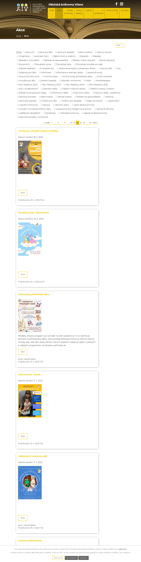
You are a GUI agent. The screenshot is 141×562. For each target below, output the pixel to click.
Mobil (88, 81)
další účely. (123, 549)
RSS (120, 46)
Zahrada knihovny (70, 114)
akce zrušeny (85, 53)
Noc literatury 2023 (51, 85)
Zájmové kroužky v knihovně (33, 118)
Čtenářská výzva (43, 65)
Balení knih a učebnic (65, 57)
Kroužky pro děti (27, 81)
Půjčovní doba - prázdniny (107, 93)
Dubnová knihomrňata (83, 278)
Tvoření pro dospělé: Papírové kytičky (38, 131)
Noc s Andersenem (28, 89)
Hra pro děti (106, 69)
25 (90, 123)
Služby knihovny (68, 12)
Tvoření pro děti (49, 102)
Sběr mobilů (47, 97)
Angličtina (24, 57)
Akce (59, 10)
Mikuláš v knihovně (71, 81)
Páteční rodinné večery (74, 89)
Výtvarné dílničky (105, 110)
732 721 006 (22, 529)
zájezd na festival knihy (95, 114)
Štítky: (19, 53)
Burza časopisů (107, 61)
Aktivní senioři (104, 53)
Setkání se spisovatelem (89, 97)
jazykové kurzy (95, 73)
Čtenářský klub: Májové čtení (86, 131)
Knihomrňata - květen (82, 201)
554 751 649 (21, 525)
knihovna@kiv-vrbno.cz (27, 538)
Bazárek (84, 57)
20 (74, 123)
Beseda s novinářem (29, 61)
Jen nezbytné (71, 558)
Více (24, 181)
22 (81, 123)
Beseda (97, 57)
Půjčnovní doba (81, 93)
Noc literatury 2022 (28, 85)
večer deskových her (84, 106)
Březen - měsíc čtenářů (83, 422)
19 (71, 123)
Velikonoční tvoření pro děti (32, 278)
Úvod (51, 10)
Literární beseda (48, 81)
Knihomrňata (112, 12)
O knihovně (99, 12)
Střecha (109, 97)
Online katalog (79, 12)
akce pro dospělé (65, 53)
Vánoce (46, 106)
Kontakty (125, 10)
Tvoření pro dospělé (72, 102)
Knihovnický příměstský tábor (78, 77)
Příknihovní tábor (60, 93)
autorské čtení (41, 57)
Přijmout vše (57, 558)
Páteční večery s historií (102, 89)
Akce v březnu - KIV (28, 422)
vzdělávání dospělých (30, 114)
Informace (46, 73)
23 (84, 123)
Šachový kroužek (27, 97)
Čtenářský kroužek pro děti (89, 65)
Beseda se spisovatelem (56, 61)
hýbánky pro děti (27, 73)
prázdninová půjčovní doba (32, 93)
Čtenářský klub (63, 65)
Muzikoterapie (103, 81)
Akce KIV (30, 53)
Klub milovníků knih (29, 77)
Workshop (50, 114)
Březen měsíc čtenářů (84, 61)
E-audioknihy (47, 69)
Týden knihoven (94, 102)
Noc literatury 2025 (98, 85)
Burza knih (24, 65)
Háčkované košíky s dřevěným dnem (77, 69)
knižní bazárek (104, 77)
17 (64, 123)
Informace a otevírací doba (69, 73)
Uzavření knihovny (28, 106)
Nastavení (85, 558)
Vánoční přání (62, 106)
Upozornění (113, 102)
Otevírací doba (50, 89)
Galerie (88, 10)
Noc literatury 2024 (75, 85)
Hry (119, 69)
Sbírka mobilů (65, 97)
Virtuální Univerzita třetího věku (35, 110)
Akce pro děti (45, 53)
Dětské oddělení (27, 69)
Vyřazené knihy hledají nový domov (74, 110)
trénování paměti (27, 102)
